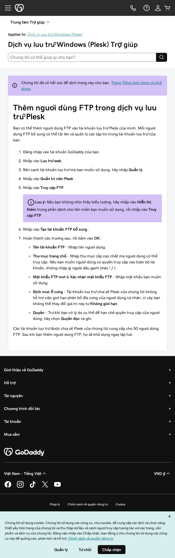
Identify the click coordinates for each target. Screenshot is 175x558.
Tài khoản (12, 421)
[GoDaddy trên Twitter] (45, 487)
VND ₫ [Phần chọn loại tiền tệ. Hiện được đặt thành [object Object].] (162, 473)
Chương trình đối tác (22, 408)
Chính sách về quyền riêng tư (88, 504)
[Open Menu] (6, 8)
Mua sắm (12, 434)
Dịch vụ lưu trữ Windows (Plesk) (54, 34)
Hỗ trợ (10, 383)
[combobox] (82, 57)
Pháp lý (55, 504)
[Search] (161, 57)
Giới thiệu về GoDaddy (23, 370)
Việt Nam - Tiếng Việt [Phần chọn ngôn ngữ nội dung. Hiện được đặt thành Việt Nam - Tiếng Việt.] (25, 473)
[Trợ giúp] (146, 8)
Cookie (120, 504)
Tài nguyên (13, 396)
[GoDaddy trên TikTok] (33, 487)
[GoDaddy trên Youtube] (57, 487)
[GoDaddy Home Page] (24, 452)
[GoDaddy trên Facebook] (8, 487)
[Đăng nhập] (158, 8)
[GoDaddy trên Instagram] (20, 487)
